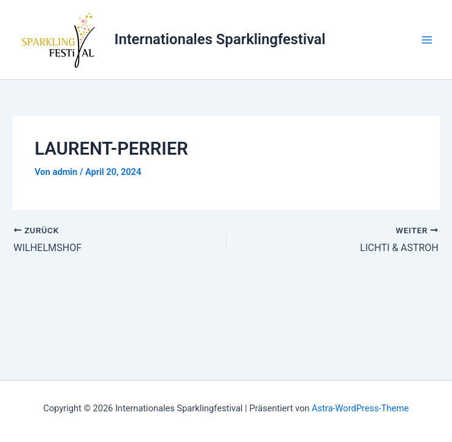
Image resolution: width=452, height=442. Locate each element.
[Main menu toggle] (427, 40)
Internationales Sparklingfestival (220, 39)
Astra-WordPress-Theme (360, 408)
